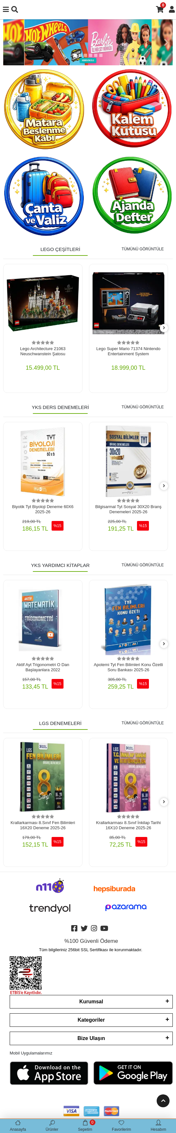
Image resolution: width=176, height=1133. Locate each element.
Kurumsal (91, 1001)
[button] (9, 42)
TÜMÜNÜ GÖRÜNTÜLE (143, 249)
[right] (164, 328)
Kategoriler (91, 1020)
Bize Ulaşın (91, 1038)
